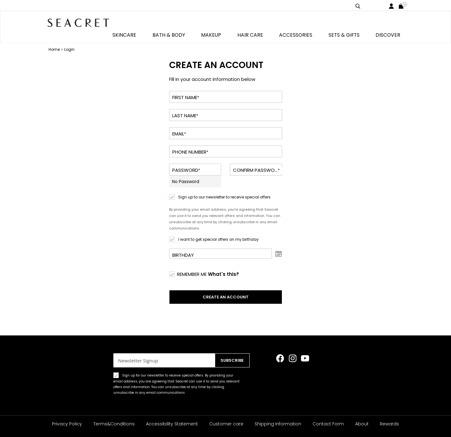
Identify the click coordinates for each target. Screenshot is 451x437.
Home (55, 38)
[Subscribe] (230, 360)
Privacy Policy (67, 424)
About (362, 424)
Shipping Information (278, 424)
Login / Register (392, 5)
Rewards (389, 424)
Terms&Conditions (114, 424)
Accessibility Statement (172, 424)
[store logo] (81, 22)
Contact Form (328, 424)
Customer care (226, 424)
